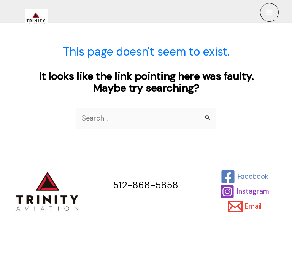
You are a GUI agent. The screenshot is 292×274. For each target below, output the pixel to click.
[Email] (245, 206)
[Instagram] (244, 191)
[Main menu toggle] (269, 12)
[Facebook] (244, 176)
